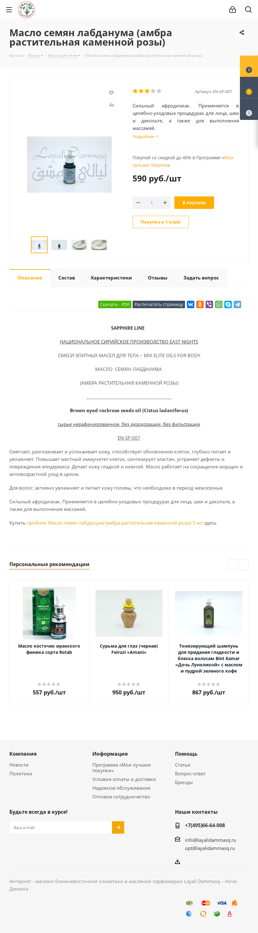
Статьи (183, 765)
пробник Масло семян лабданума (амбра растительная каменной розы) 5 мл (115, 523)
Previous (23, 244)
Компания (23, 753)
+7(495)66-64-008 (205, 825)
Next (114, 244)
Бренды (184, 782)
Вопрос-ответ (190, 773)
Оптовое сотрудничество (121, 796)
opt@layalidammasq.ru (210, 848)
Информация (110, 753)
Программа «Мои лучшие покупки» (121, 767)
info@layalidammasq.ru (210, 840)
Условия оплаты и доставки (124, 779)
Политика (20, 773)
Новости (19, 765)
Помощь (186, 753)
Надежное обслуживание (121, 788)
